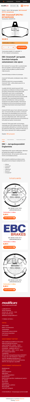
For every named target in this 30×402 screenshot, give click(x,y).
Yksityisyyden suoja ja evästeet (9, 331)
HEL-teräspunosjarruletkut (8, 351)
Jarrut (8, 10)
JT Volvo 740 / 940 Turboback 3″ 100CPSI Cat (13, 356)
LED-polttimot (5, 383)
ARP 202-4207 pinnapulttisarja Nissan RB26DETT (14, 355)
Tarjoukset (18, 1)
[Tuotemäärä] (8, 47)
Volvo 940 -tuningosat (7, 388)
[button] (9, 289)
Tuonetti (17, 400)
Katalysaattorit (5, 376)
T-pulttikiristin (5, 353)
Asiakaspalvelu (10, 1)
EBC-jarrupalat (14, 10)
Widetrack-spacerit (6, 371)
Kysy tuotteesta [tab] (10, 139)
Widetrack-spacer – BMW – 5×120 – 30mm (12, 350)
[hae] (17, 5)
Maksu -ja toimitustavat (8, 327)
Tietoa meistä (5, 325)
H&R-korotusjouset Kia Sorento (9, 343)
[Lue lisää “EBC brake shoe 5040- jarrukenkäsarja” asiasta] (9, 217)
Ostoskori (25, 1)
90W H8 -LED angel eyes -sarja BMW (11, 361)
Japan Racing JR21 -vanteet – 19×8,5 (11, 345)
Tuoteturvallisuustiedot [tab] (21, 139)
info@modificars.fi (12, 315)
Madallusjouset (6, 368)
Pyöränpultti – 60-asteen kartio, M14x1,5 (12, 346)
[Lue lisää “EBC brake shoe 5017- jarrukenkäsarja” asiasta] (9, 247)
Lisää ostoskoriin (21, 47)
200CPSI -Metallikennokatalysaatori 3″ (11, 358)
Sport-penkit (5, 381)
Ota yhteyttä (5, 335)
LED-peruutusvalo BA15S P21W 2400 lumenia (13, 360)
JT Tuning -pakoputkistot (8, 375)
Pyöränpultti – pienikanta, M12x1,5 (10, 348)
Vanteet (4, 370)
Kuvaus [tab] (3, 139)
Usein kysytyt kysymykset (8, 333)
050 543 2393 (9, 313)
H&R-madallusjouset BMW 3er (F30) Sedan (12, 341)
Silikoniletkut (5, 373)
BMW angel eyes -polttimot (8, 385)
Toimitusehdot (5, 329)
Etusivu (4, 10)
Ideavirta (22, 398)
